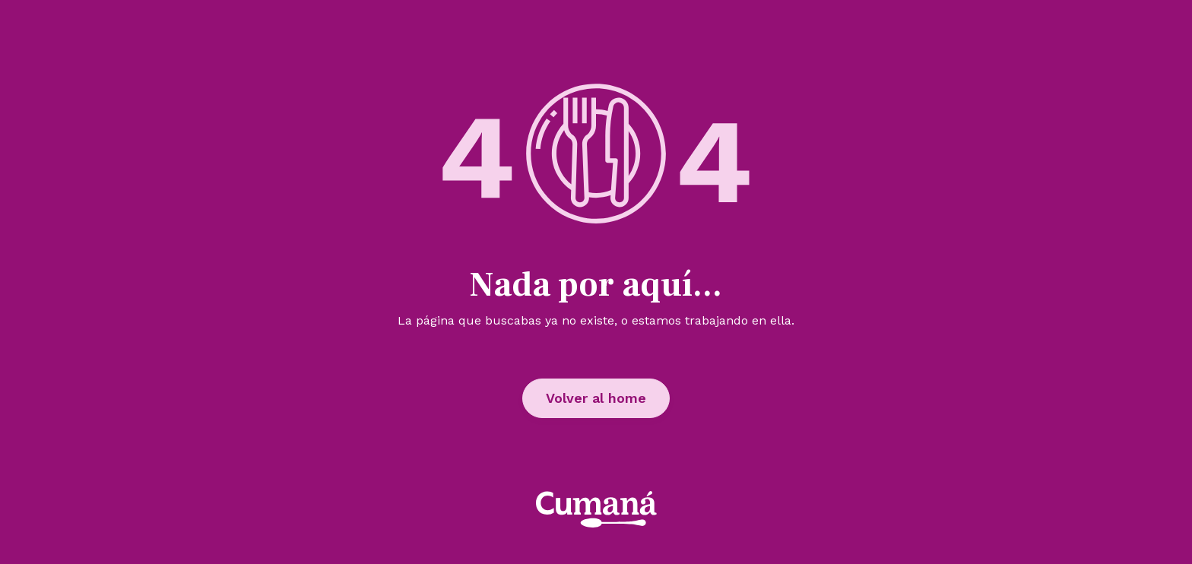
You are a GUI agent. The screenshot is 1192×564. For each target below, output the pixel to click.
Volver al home (596, 398)
